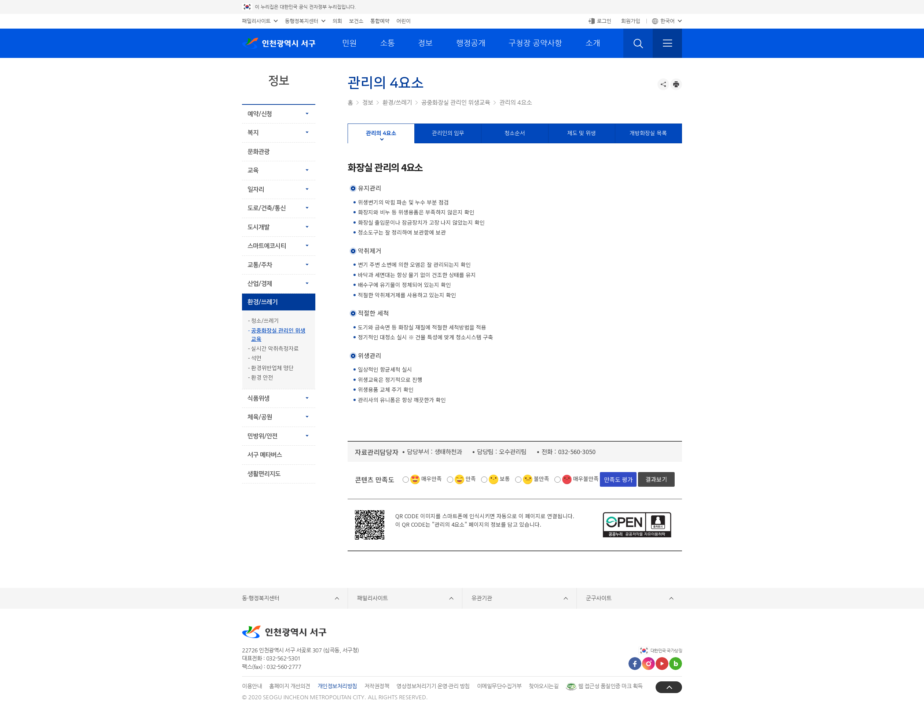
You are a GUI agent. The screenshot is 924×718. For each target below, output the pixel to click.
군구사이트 (599, 598)
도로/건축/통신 (266, 208)
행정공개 (470, 42)
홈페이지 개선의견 (289, 686)
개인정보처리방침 (337, 686)
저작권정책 (376, 686)
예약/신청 (259, 114)
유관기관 (482, 598)
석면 (256, 358)
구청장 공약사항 (535, 42)
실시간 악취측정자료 (275, 349)
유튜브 (662, 663)
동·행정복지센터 (260, 598)
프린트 (676, 84)
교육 (252, 170)
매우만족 (431, 478)
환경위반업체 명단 (272, 368)
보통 (505, 478)
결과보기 (656, 479)
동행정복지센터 (301, 21)
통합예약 (379, 21)
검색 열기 (638, 43)
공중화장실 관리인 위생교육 (278, 335)
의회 (337, 21)
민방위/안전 (262, 436)
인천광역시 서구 (278, 43)
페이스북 (634, 663)
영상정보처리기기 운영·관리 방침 (433, 686)
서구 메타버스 (264, 455)
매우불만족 (586, 478)
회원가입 (630, 21)
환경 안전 (262, 378)
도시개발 (258, 227)
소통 (387, 42)
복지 (252, 132)
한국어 (667, 21)
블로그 (675, 663)
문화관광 (258, 151)
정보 (425, 42)
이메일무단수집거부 (499, 686)
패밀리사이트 (256, 21)
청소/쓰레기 (265, 321)
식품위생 (258, 398)
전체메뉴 (667, 43)
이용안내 (252, 686)
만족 (471, 478)
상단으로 (669, 687)
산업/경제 (259, 283)
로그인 (604, 21)
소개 (593, 42)
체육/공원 (259, 417)
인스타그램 (648, 663)
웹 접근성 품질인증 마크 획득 (604, 686)
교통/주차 (259, 265)
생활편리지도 (263, 474)
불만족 (541, 478)
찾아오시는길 (543, 686)
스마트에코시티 (266, 246)
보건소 (356, 21)
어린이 (403, 21)
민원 (349, 42)
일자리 (255, 189)
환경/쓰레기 (262, 302)
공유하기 (663, 84)
